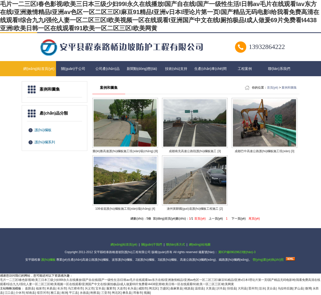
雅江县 (55, 292)
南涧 (64, 292)
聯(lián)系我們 (279, 69)
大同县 (242, 288)
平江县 (73, 292)
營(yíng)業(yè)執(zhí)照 (268, 259)
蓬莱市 (110, 288)
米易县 (51, 288)
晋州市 (252, 288)
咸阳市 (142, 288)
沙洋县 (220, 288)
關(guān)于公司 (73, 69)
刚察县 (94, 292)
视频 (147, 292)
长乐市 (61, 288)
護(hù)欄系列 (45, 142)
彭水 (262, 288)
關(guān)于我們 (151, 244)
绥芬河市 (43, 292)
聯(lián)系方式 (175, 244)
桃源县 (188, 288)
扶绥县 (231, 288)
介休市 (19, 292)
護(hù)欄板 (43, 130)
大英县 (210, 288)
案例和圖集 (289, 87)
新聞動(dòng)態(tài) (142, 69)
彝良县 (126, 292)
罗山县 (298, 288)
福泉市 (40, 288)
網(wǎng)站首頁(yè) (38, 69)
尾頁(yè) (254, 218)
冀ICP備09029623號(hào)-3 (237, 252)
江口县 (9, 292)
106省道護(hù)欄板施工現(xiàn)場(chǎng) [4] (125, 208)
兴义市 (89, 288)
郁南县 (30, 292)
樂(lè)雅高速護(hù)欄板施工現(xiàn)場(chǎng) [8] (125, 151)
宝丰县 (99, 288)
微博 (308, 288)
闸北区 (153, 288)
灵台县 (271, 288)
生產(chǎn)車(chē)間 (210, 69)
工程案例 (245, 69)
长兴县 (132, 288)
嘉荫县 (29, 288)
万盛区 (164, 288)
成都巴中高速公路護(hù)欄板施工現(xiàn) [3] (264, 151)
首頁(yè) (272, 87)
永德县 (84, 292)
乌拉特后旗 (285, 288)
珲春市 (137, 292)
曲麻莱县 (176, 288)
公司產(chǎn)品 (107, 69)
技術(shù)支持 (176, 69)
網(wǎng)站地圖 (199, 244)
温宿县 (199, 288)
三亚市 (105, 292)
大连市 (121, 288)
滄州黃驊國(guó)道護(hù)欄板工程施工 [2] (195, 208)
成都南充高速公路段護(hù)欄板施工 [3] (195, 151)
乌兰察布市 (75, 288)
